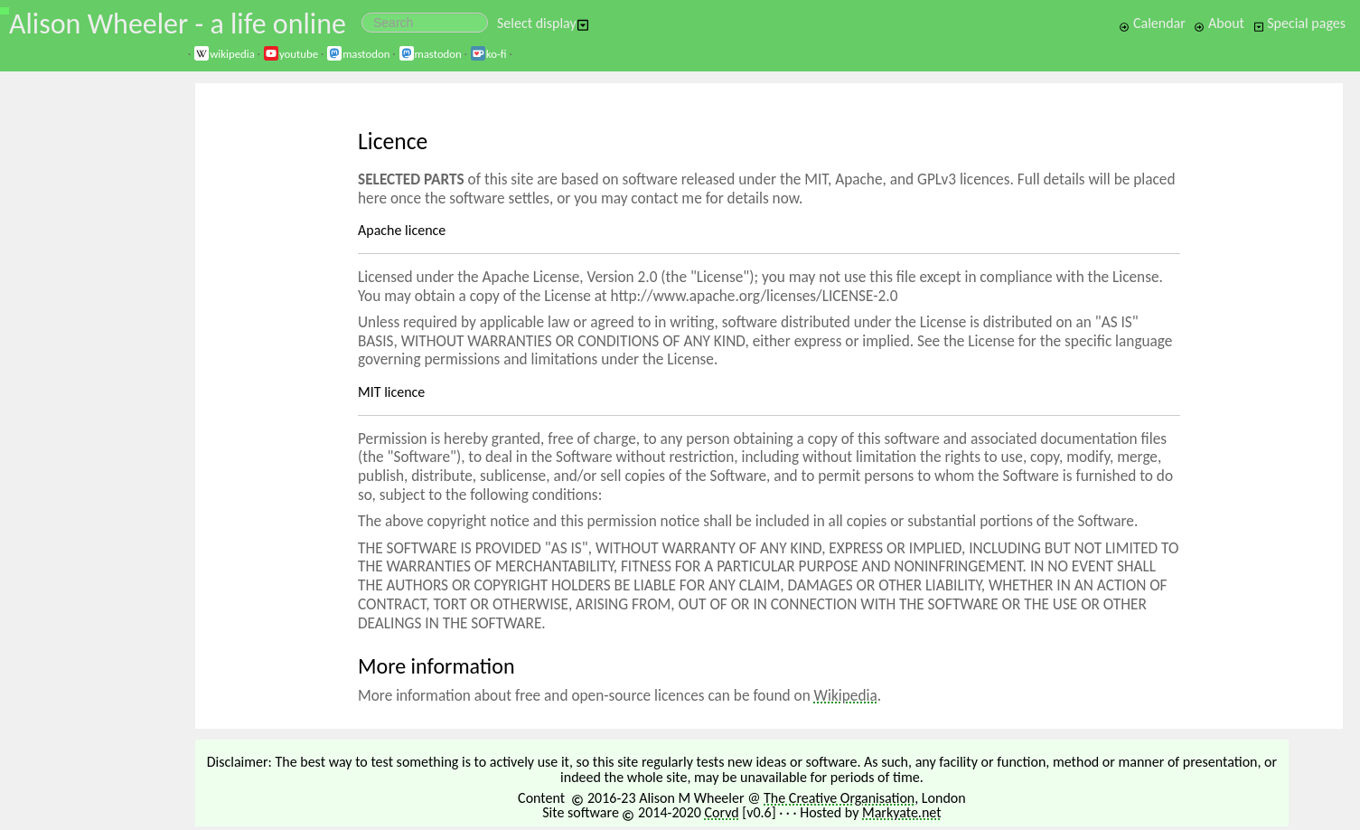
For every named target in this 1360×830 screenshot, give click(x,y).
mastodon (357, 54)
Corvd (721, 812)
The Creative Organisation (839, 797)
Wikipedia (845, 695)
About (1218, 23)
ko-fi (488, 54)
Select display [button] (543, 23)
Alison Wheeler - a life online (177, 24)
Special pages (1299, 23)
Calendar (1152, 23)
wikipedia (224, 54)
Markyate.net (902, 812)
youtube (290, 54)
